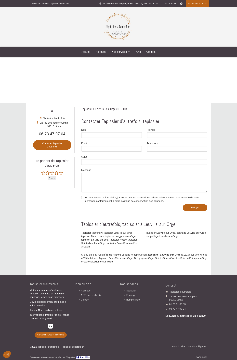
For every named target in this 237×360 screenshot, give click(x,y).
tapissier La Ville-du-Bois (94, 239)
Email (84, 143)
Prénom (151, 129)
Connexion (201, 357)
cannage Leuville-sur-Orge (191, 232)
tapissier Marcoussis (92, 236)
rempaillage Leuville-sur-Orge (162, 236)
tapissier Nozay (118, 239)
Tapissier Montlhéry (91, 232)
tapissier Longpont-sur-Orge (120, 236)
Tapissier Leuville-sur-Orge (160, 232)
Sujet (84, 156)
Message (86, 170)
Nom (84, 129)
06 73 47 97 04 (52, 134)
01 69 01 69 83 (177, 304)
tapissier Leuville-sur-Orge (118, 232)
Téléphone (152, 143)
